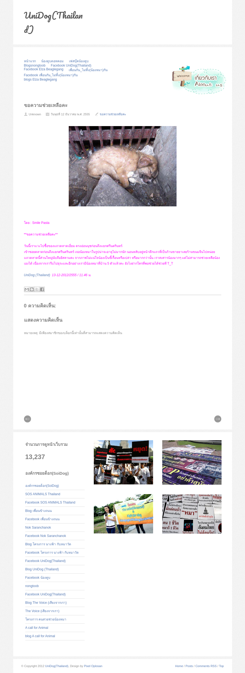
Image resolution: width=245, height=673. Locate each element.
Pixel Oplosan (93, 666)
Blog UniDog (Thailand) (42, 569)
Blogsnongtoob (35, 65)
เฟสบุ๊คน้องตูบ (79, 61)
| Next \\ (217, 418)
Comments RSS (206, 666)
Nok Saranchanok (38, 527)
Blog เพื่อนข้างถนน (38, 511)
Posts (189, 666)
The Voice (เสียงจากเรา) (42, 611)
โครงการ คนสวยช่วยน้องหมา (45, 619)
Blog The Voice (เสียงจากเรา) (46, 603)
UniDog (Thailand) (37, 275)
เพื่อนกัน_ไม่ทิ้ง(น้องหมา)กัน (88, 70)
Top (221, 666)
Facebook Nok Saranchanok (45, 536)
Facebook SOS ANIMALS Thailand (50, 502)
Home (179, 666)
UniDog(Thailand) (56, 666)
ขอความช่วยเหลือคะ (46, 105)
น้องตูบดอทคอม (52, 61)
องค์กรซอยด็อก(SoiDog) (42, 486)
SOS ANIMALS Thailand (42, 494)
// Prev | (27, 418)
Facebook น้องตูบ (37, 578)
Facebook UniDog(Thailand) (71, 65)
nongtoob (32, 586)
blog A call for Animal (40, 636)
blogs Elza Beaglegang (40, 79)
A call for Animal (36, 628)
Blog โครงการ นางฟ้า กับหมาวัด (48, 544)
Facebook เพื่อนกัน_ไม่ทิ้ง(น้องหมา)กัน (51, 75)
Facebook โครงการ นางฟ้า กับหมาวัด (52, 552)
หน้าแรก (30, 61)
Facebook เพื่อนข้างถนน (42, 519)
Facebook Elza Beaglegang (44, 69)
